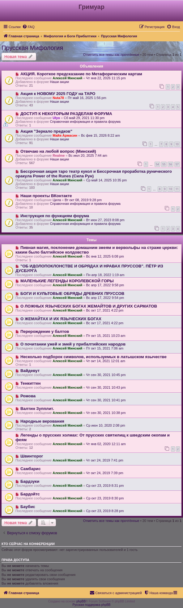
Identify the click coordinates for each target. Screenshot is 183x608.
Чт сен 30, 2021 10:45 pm (106, 375)
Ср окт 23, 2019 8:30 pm (105, 498)
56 (170, 164)
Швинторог (31, 456)
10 (177, 144)
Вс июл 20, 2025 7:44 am (88, 155)
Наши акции (59, 82)
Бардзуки (29, 481)
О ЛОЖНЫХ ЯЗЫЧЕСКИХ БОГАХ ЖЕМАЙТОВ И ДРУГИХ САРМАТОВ (88, 306)
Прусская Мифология (32, 47)
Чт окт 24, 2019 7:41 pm (104, 460)
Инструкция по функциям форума (54, 215)
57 (177, 164)
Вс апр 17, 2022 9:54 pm (105, 298)
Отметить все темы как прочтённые (111, 54)
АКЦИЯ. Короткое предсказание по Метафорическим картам (81, 74)
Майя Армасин (65, 135)
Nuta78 (58, 98)
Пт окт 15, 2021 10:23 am (105, 335)
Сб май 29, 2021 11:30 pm (84, 118)
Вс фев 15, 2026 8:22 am (100, 135)
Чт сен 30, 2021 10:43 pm (106, 387)
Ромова (28, 396)
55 (163, 164)
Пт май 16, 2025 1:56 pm (87, 98)
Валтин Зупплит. (37, 408)
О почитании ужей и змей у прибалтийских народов (73, 344)
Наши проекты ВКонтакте (46, 195)
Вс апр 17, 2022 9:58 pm (105, 285)
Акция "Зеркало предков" (46, 131)
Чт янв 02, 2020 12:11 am (106, 444)
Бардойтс (30, 494)
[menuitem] (28, 27)
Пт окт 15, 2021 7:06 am (104, 348)
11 (177, 189)
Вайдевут (30, 370)
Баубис (27, 506)
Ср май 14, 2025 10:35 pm (106, 180)
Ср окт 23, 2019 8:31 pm (105, 485)
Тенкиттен (30, 383)
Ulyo (56, 118)
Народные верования (42, 421)
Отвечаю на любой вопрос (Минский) (58, 151)
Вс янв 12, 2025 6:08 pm (105, 256)
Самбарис (30, 468)
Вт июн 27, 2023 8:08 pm (105, 220)
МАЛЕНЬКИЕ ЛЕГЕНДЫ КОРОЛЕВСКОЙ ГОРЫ (67, 281)
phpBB (81, 601)
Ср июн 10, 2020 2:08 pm (105, 425)
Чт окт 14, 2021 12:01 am (105, 361)
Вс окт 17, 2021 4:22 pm (104, 310)
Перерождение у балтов (44, 331)
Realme (59, 155)
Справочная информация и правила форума (85, 121)
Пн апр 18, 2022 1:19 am (105, 275)
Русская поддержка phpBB (91, 604)
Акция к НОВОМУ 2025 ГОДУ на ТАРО (57, 93)
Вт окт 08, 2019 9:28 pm (83, 200)
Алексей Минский (67, 78)
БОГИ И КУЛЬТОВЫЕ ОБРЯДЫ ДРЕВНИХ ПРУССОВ (72, 293)
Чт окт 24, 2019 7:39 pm (104, 473)
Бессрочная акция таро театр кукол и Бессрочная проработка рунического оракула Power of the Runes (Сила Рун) (93, 173)
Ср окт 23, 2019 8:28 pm (105, 511)
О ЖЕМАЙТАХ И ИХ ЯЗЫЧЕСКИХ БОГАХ (60, 318)
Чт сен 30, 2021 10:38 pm (106, 413)
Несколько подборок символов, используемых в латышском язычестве (93, 356)
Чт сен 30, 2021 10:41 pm (106, 400)
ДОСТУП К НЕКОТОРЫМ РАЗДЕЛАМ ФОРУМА (66, 113)
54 (157, 164)
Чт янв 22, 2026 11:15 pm (106, 78)
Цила (57, 200)
